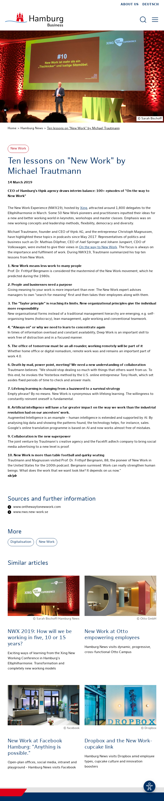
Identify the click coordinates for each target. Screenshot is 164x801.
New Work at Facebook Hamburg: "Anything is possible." (35, 747)
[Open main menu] (155, 19)
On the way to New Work (98, 247)
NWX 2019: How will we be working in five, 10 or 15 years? (40, 638)
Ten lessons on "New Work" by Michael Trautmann (83, 128)
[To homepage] (34, 19)
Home (12, 128)
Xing (83, 208)
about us (130, 4)
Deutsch (150, 4)
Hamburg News (31, 128)
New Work (18, 148)
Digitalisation (20, 542)
